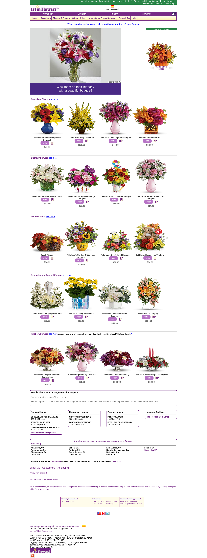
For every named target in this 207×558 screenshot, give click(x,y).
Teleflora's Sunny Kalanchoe (81, 314)
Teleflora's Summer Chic (149, 138)
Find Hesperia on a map (157, 417)
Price (82, 18)
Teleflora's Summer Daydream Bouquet (47, 139)
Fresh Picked (47, 255)
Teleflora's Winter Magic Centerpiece (151, 375)
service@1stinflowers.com (131, 504)
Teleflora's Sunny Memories (81, 138)
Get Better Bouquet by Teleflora (150, 255)
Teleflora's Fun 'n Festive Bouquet (116, 196)
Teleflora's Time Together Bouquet (115, 138)
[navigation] (103, 18)
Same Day (48, 14)
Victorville (56, 461)
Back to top (36, 443)
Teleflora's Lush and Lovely (116, 375)
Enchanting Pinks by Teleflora (81, 375)
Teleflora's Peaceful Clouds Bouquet (114, 315)
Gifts (74, 18)
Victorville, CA (150, 450)
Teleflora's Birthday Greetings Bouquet (81, 197)
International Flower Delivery (102, 18)
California (116, 461)
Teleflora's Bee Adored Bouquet (115, 255)
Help (134, 18)
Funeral (114, 14)
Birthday (82, 14)
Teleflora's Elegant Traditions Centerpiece (47, 376)
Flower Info (124, 18)
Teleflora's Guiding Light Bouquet (46, 314)
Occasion (45, 18)
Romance (147, 14)
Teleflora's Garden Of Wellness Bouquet (81, 256)
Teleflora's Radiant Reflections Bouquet (150, 197)
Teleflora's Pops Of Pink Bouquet (47, 196)
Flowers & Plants (60, 18)
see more (54, 99)
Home (34, 18)
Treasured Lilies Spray (148, 314)
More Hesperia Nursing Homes (43, 433)
